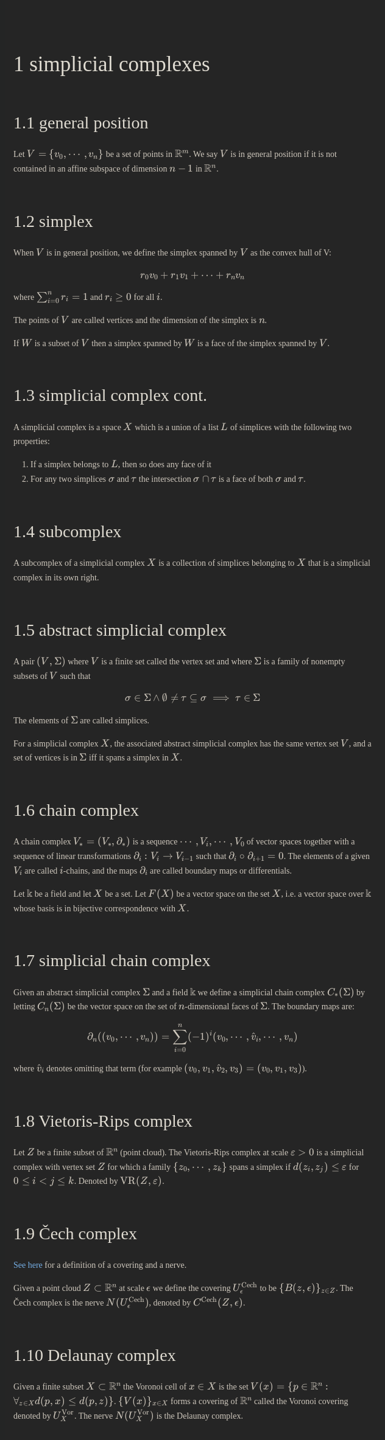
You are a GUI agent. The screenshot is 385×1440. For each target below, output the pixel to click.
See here (28, 1265)
